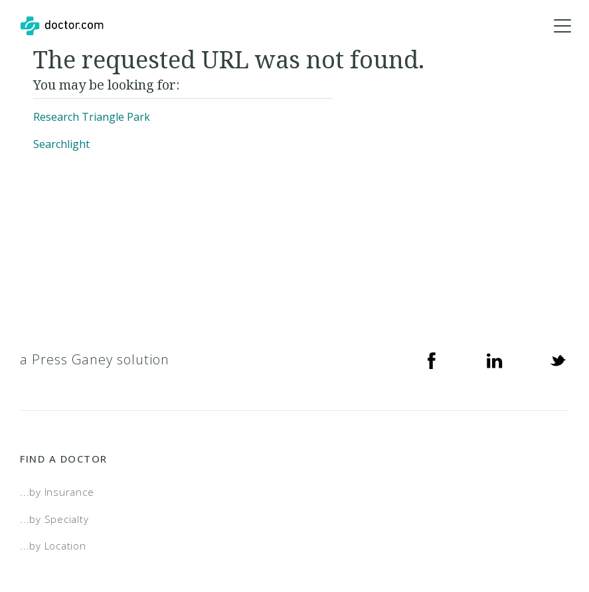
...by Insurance (57, 491)
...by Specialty (54, 519)
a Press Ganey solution (94, 359)
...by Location (53, 545)
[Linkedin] (495, 359)
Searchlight (61, 144)
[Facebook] (432, 359)
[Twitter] (558, 359)
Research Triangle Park (91, 117)
